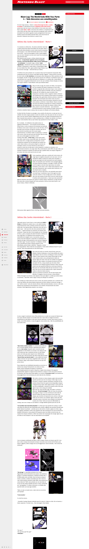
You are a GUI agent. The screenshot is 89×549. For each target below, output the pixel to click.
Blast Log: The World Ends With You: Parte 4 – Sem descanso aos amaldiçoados (40, 18)
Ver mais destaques (74, 103)
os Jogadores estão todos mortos (42, 26)
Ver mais (74, 50)
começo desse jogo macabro (41, 25)
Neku (25, 29)
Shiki (29, 29)
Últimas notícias (70, 13)
